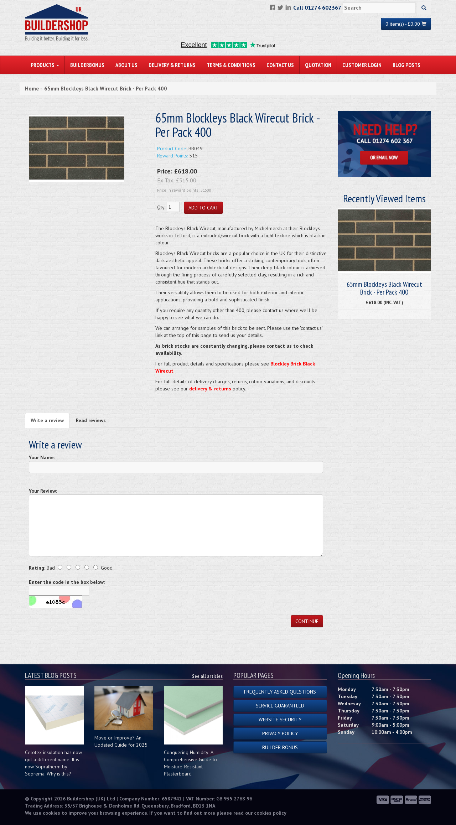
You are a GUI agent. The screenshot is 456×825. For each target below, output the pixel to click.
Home (32, 88)
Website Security (280, 719)
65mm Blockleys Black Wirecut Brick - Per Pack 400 (105, 88)
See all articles (207, 676)
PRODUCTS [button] (45, 64)
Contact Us (280, 64)
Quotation (318, 64)
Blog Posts (406, 64)
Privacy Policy (280, 733)
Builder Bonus (280, 747)
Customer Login (362, 64)
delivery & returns (210, 388)
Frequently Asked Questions (280, 692)
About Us (126, 64)
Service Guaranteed (280, 705)
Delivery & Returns (172, 64)
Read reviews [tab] (91, 420)
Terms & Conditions (231, 64)
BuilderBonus (87, 64)
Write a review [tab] (47, 420)
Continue (306, 621)
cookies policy (270, 813)
